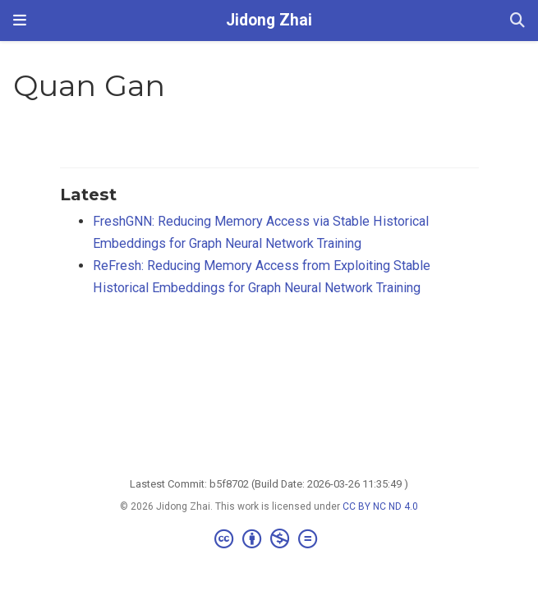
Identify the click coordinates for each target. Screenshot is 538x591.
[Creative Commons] (269, 539)
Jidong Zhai (269, 20)
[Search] (517, 20)
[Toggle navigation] (19, 20)
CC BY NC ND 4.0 (380, 506)
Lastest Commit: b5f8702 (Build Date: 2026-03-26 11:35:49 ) (269, 484)
